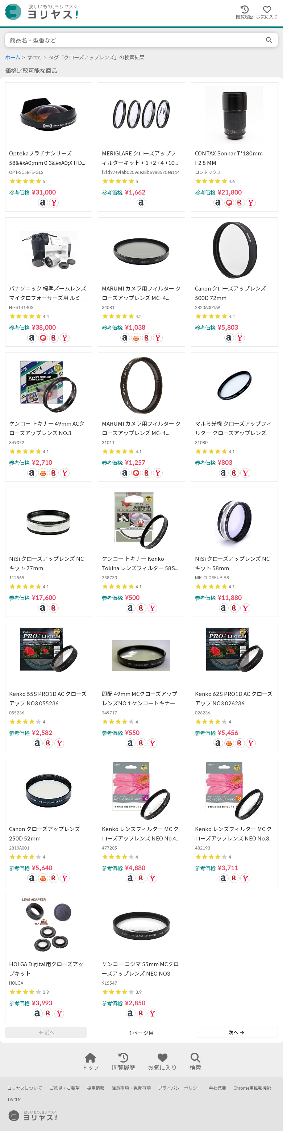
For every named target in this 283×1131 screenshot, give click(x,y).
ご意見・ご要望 (64, 1088)
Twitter (14, 1099)
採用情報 (95, 1088)
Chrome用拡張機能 (252, 1088)
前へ (46, 1032)
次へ (236, 1032)
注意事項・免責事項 (131, 1088)
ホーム (12, 57)
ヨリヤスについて (24, 1088)
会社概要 (217, 1088)
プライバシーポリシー (179, 1088)
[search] (269, 40)
